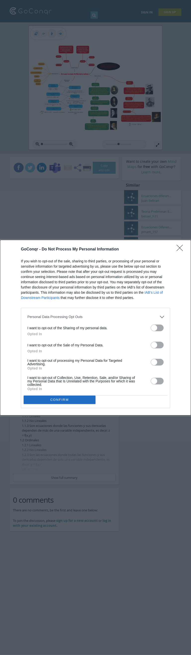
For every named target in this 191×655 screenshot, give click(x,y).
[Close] (181, 249)
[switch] (157, 328)
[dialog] (95, 327)
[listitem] (95, 317)
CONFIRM (59, 400)
